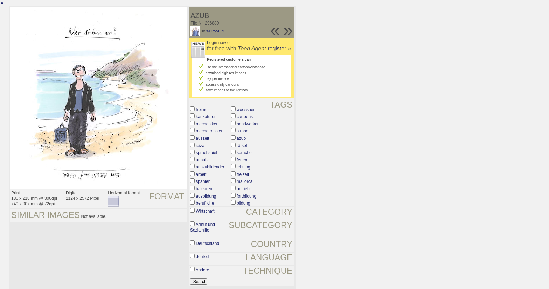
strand (242, 131)
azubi (242, 138)
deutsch (203, 256)
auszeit (202, 138)
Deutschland (207, 243)
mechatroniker (209, 131)
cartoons (245, 116)
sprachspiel (206, 152)
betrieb (243, 188)
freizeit (243, 174)
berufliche (205, 203)
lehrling (243, 167)
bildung (243, 203)
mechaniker (206, 124)
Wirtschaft (205, 211)
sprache (244, 152)
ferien (242, 160)
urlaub (201, 160)
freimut (202, 109)
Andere (202, 270)
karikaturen (206, 116)
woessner (215, 30)
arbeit (201, 174)
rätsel (242, 145)
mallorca (244, 181)
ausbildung (206, 196)
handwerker (248, 124)
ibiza (200, 145)
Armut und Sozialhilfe (202, 227)
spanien (203, 181)
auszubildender (210, 167)
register (279, 48)
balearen (204, 188)
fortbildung (246, 196)
